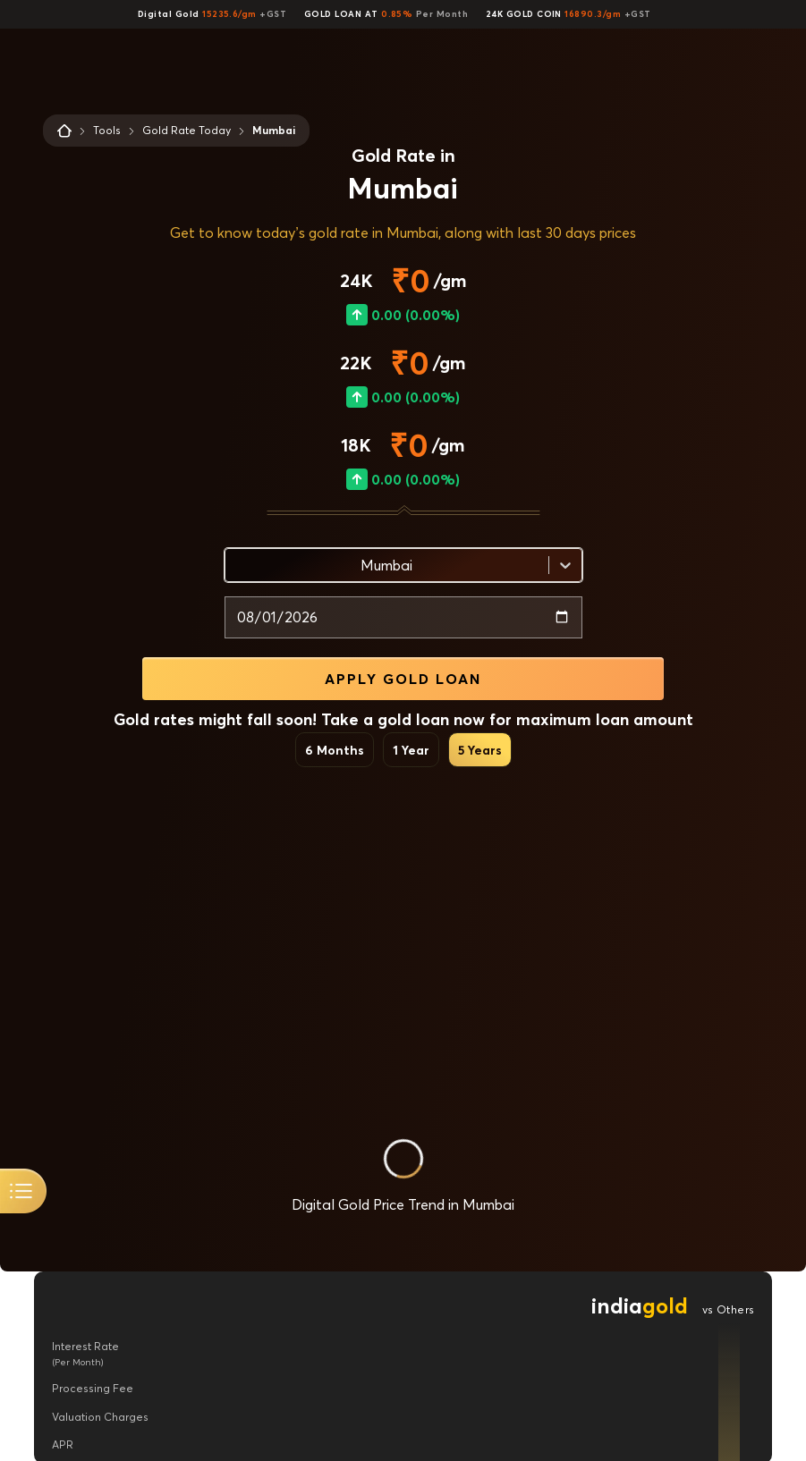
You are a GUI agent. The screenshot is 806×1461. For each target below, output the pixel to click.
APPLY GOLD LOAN (403, 679)
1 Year (411, 749)
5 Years (480, 749)
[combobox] (236, 565)
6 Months (334, 749)
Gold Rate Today (186, 130)
